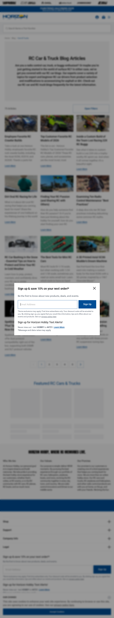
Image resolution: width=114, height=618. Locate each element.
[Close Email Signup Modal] (94, 288)
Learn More (59, 327)
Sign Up (87, 304)
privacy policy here (48, 317)
